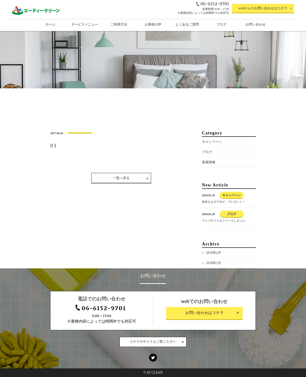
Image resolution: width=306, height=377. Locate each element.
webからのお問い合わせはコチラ (262, 8)
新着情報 (208, 162)
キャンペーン (212, 141)
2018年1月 (213, 263)
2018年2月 (213, 253)
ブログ (207, 152)
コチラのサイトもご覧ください (153, 342)
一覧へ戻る (121, 178)
